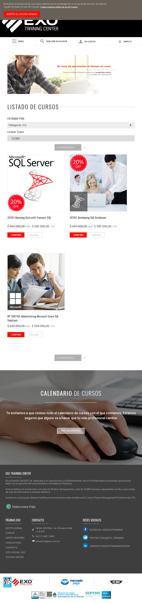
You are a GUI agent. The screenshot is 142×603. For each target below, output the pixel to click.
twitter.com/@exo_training (106, 538)
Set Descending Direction (84, 147)
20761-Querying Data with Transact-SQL (29, 217)
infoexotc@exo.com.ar (48, 541)
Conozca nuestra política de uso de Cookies (59, 7)
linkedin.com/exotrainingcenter (109, 546)
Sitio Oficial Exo (15, 552)
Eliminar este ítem (130, 125)
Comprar (16, 235)
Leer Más (34, 235)
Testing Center (15, 557)
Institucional (14, 528)
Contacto (12, 547)
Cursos (10, 533)
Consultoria (13, 542)
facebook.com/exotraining (106, 529)
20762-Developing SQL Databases (88, 217)
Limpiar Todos (15, 131)
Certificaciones (15, 537)
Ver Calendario (71, 431)
